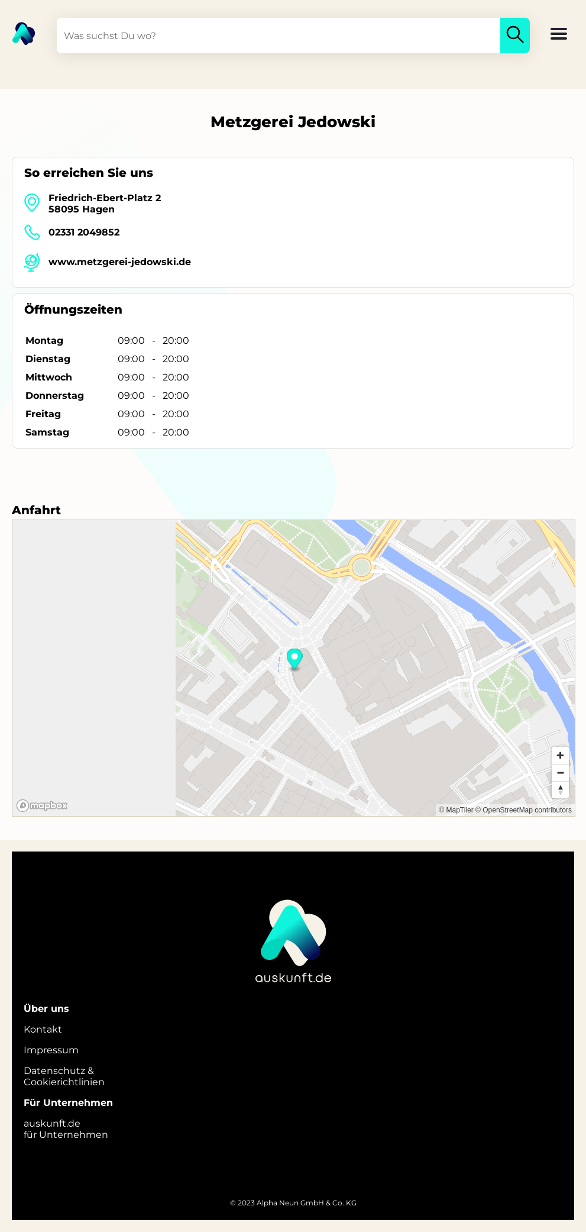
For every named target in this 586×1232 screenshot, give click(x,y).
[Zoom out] (560, 772)
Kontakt (43, 1029)
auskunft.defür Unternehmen (66, 1129)
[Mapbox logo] (42, 805)
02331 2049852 (83, 232)
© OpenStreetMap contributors (523, 810)
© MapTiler (456, 810)
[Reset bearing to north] (560, 789)
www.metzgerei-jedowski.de (119, 261)
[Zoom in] (560, 755)
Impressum (51, 1050)
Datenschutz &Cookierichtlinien (64, 1076)
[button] (558, 35)
